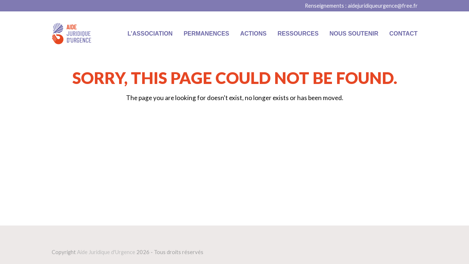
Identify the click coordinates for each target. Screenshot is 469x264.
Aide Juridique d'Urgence (106, 252)
